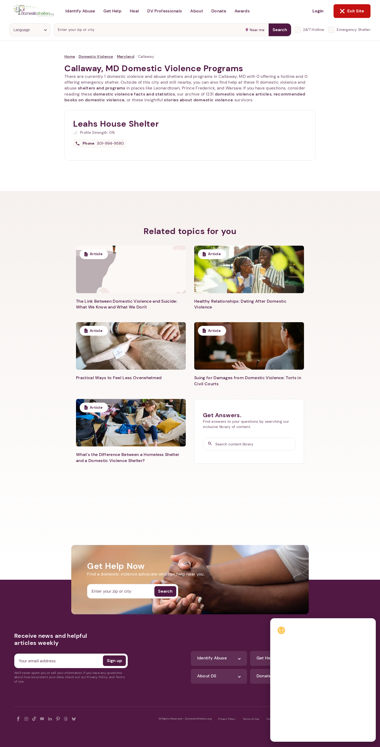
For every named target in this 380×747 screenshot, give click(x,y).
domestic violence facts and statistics (134, 94)
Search (280, 29)
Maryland (125, 56)
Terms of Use (251, 719)
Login (318, 11)
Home (69, 56)
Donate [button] (218, 11)
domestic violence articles (243, 94)
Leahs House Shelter (116, 123)
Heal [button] (134, 11)
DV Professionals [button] (164, 11)
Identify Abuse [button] (80, 11)
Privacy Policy (226, 719)
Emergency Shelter (353, 29)
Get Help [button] (112, 11)
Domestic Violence (96, 56)
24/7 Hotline (313, 29)
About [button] (196, 11)
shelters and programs (101, 88)
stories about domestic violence (198, 100)
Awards (242, 11)
